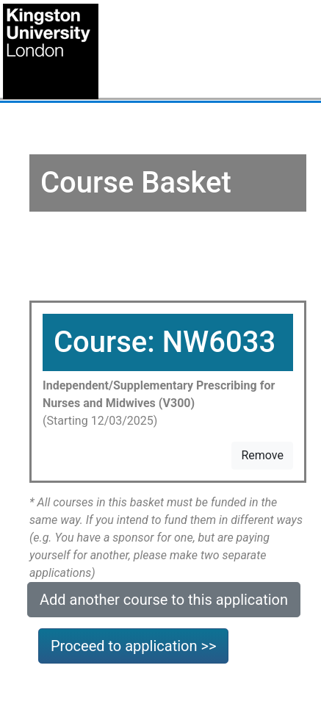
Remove (262, 455)
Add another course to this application (164, 599)
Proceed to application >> (133, 646)
